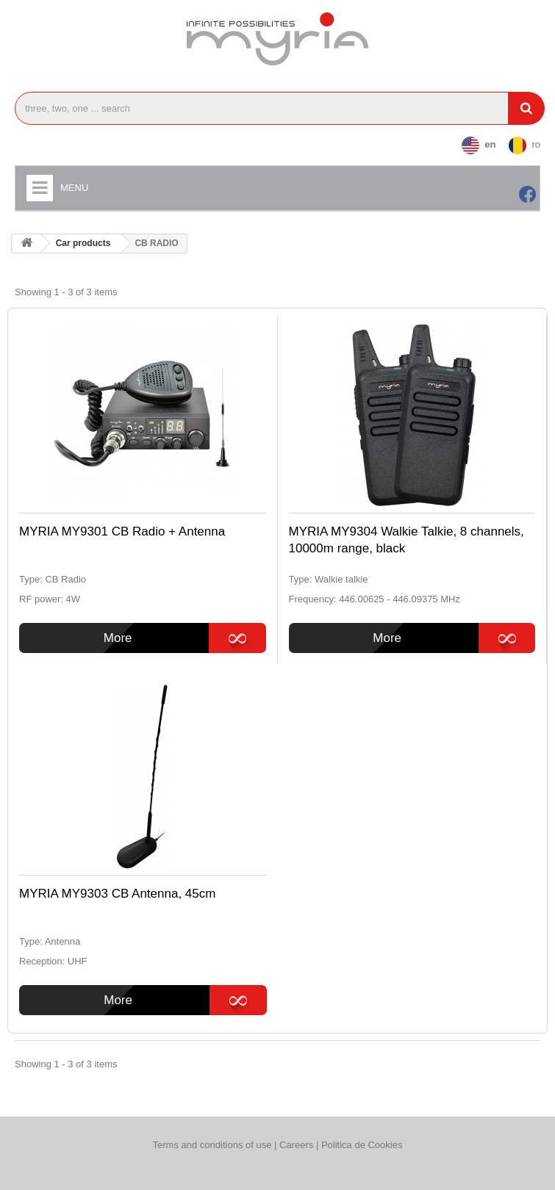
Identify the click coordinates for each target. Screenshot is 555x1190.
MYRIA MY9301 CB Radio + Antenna (122, 531)
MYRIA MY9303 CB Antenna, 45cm (117, 894)
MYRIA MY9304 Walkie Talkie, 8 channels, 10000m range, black (406, 539)
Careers (297, 1144)
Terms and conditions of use (212, 1144)
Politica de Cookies (362, 1144)
